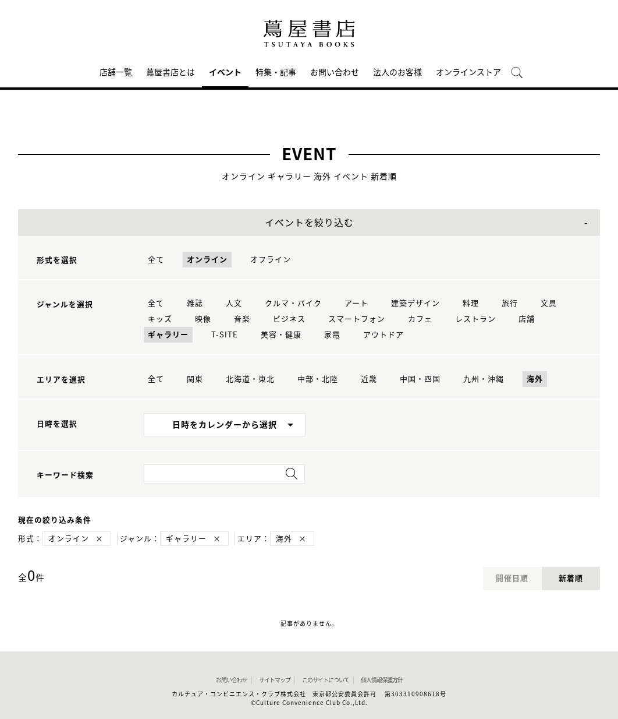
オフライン (270, 259)
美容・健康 (281, 335)
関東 (195, 379)
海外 (535, 379)
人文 (234, 303)
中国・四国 (420, 379)
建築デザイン (415, 303)
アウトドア (383, 335)
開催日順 (512, 578)
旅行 (510, 303)
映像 (203, 319)
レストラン (475, 319)
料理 (471, 303)
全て (156, 259)
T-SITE (224, 335)
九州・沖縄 (483, 379)
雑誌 (195, 303)
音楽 (242, 319)
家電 (332, 335)
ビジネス (289, 319)
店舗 (526, 319)
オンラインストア (468, 72)
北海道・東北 (250, 379)
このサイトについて (325, 680)
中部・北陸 (317, 379)
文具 (549, 303)
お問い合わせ (334, 72)
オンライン (207, 259)
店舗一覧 (116, 72)
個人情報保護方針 (382, 680)
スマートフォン (356, 319)
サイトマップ (274, 680)
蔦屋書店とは (170, 72)
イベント (225, 72)
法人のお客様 (397, 72)
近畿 (369, 379)
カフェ (420, 319)
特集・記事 (275, 72)
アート (356, 303)
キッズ (160, 319)
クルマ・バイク (293, 303)
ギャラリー (168, 335)
